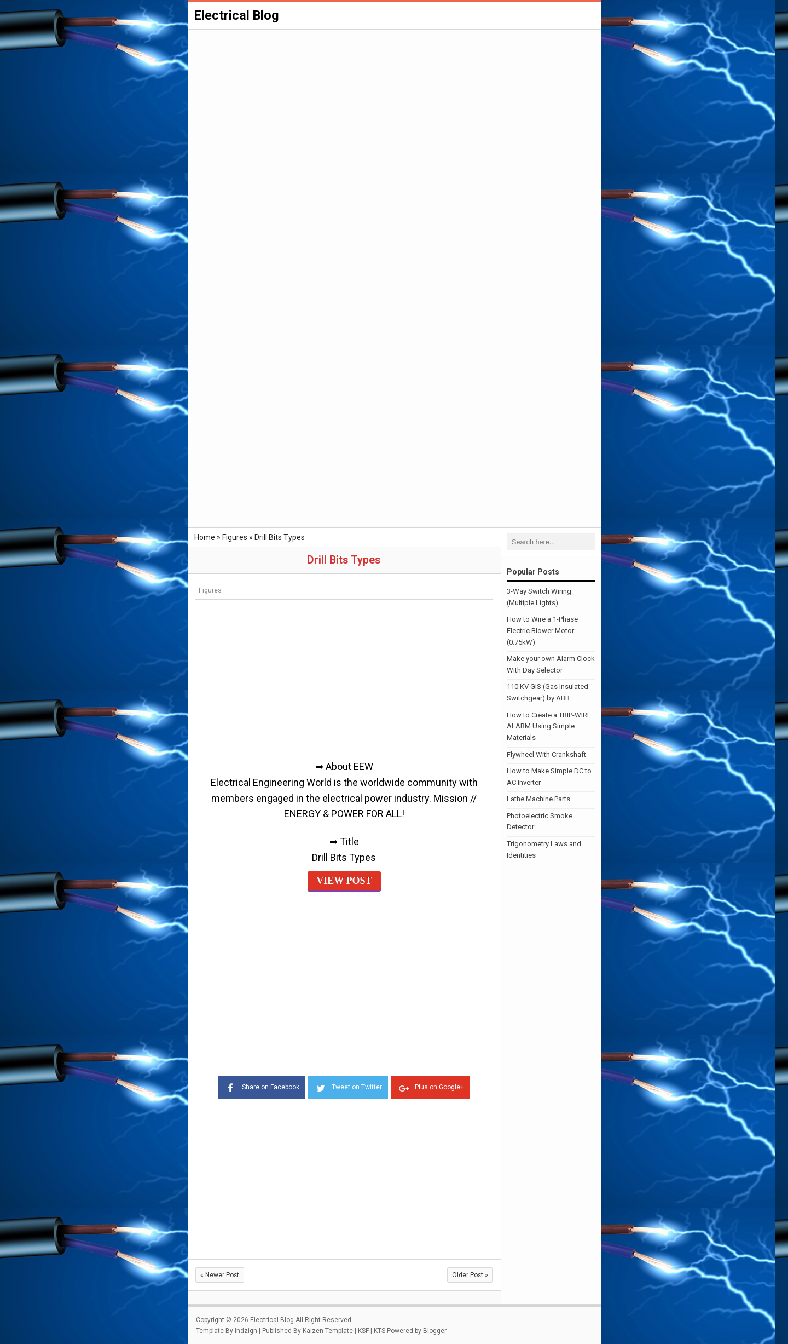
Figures (210, 590)
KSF (363, 1330)
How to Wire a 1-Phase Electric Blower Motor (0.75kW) (542, 630)
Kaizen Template (328, 1330)
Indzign (246, 1330)
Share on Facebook (258, 1086)
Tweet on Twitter (348, 1086)
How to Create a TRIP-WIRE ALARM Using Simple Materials (549, 726)
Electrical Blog (237, 15)
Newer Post (219, 1274)
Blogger (435, 1330)
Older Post (470, 1274)
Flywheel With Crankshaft (546, 754)
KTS (379, 1330)
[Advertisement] (394, 112)
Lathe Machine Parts (538, 799)
